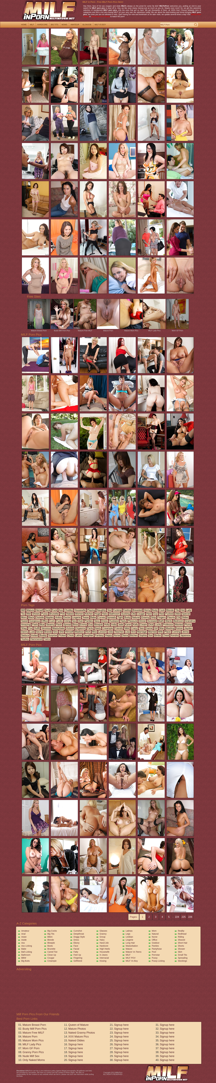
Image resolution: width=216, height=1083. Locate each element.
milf (32, 25)
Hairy (102, 940)
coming (176, 632)
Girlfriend (78, 961)
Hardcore (104, 946)
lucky (158, 624)
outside (40, 617)
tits (177, 610)
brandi (48, 632)
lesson (102, 632)
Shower (181, 949)
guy (155, 613)
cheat (166, 635)
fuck (54, 610)
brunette (54, 613)
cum (52, 621)
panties (89, 621)
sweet (24, 621)
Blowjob (51, 943)
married (152, 632)
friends (119, 628)
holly (107, 624)
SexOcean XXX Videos (100, 16)
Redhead (182, 934)
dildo (177, 613)
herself (39, 610)
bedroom (178, 621)
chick (71, 635)
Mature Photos (77, 1028)
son (150, 635)
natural (136, 617)
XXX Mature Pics (78, 1036)
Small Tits (182, 955)
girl (156, 628)
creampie (107, 628)
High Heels (105, 949)
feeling (127, 610)
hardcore (42, 25)
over (80, 621)
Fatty (76, 952)
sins (55, 632)
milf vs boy (100, 25)
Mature (129, 949)
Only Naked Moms (33, 1060)
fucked (169, 613)
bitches (134, 635)
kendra (174, 635)
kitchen (89, 613)
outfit (37, 628)
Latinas (129, 931)
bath (161, 621)
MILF (128, 955)
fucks (59, 621)
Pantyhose (157, 949)
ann (133, 632)
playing (91, 610)
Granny (103, 934)
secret (39, 632)
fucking (117, 610)
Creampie (52, 961)
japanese (185, 635)
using (67, 621)
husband (114, 621)
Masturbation (132, 946)
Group (102, 937)
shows (36, 613)
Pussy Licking (158, 961)
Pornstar (156, 955)
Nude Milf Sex (30, 1056)
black (31, 617)
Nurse (154, 937)
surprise (52, 635)
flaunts (171, 617)
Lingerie (129, 940)
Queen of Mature (78, 1024)
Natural (155, 934)
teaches (119, 632)
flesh (59, 624)
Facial (76, 949)
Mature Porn (108, 329)
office (45, 621)
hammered (36, 639)
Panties (155, 946)
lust (32, 632)
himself (69, 632)
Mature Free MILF (85, 329)
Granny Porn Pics (33, 1052)
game (149, 628)
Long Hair (130, 943)
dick (151, 624)
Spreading (183, 958)
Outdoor (155, 943)
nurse (117, 635)
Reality (181, 931)
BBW (23, 958)
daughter (88, 635)
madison (79, 632)
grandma (190, 621)
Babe (23, 949)
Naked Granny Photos (81, 1032)
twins (47, 639)
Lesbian (129, 937)
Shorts (181, 946)
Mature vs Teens (133, 952)
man (161, 628)
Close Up (51, 955)
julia (110, 632)
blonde (170, 610)
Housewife (104, 952)
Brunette (51, 949)
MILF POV (130, 958)
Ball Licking (26, 952)
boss (75, 624)
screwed (152, 621)
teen (141, 628)
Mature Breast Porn (38, 329)
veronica (46, 628)
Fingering (78, 958)
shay (24, 628)
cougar (141, 613)
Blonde (50, 940)
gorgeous (34, 621)
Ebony (77, 943)
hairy (105, 613)
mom (24, 617)
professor (168, 624)
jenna (185, 632)
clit (178, 617)
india (113, 624)
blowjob (86, 25)
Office (154, 940)
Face (76, 946)
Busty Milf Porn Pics (62, 329)
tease (85, 617)
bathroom (114, 613)
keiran (179, 628)
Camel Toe (52, 952)
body (154, 610)
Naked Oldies (76, 1040)
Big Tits (50, 934)
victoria (70, 628)
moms (64, 25)
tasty (123, 621)
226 (190, 917)
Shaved (181, 940)
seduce (25, 635)
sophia (143, 635)
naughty (101, 610)
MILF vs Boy (132, 961)
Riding (181, 937)
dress (104, 621)
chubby (68, 610)
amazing (25, 624)
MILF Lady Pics (154, 329)
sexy (97, 621)
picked (62, 635)
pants (90, 628)
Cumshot (78, 931)
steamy (50, 624)
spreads (111, 617)
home (24, 25)
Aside (24, 940)
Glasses (103, 931)
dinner (142, 621)
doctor (66, 617)
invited (34, 635)
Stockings (182, 961)
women (79, 613)
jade (120, 624)
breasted (137, 610)
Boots (50, 946)
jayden (188, 628)
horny (147, 610)
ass (61, 610)
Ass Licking (26, 946)
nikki (126, 628)
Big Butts (25, 961)
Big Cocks (52, 931)
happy (108, 635)
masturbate (58, 628)
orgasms (80, 628)
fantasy (99, 635)
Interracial (104, 958)
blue (42, 624)
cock (162, 610)
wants (168, 621)
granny (145, 617)
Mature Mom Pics (131, 329)
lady (188, 610)
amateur (74, 25)
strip (153, 617)
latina (78, 635)
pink (62, 613)
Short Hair (182, 943)
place (168, 632)
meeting (170, 628)
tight (120, 617)
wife (160, 632)
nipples (50, 617)
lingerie (76, 617)
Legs (128, 934)
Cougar (50, 958)
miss (94, 632)
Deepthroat (79, 934)
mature (30, 610)
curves (101, 617)
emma (83, 624)
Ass (23, 943)
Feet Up (77, 955)
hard (149, 613)
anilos (58, 617)
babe (93, 617)
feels (35, 624)
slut (109, 610)
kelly (135, 624)
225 (184, 917)
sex (74, 621)
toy (23, 613)
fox (30, 628)
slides (185, 617)
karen (128, 624)
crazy (134, 628)
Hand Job (104, 943)
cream (143, 624)
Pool (154, 952)
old (133, 613)
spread (67, 624)
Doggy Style (79, 937)
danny (24, 632)
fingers (161, 617)
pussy (44, 613)
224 (177, 917)
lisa (127, 632)
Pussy (155, 958)
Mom (154, 931)
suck (47, 610)
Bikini (49, 937)
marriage (142, 632)
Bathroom (25, 955)
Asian (24, 937)
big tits (54, 25)
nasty (98, 628)
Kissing (103, 961)
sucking (125, 613)
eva (90, 624)
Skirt (180, 952)
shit (61, 632)
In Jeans (104, 955)
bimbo (157, 635)
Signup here (75, 1044)
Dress (76, 940)
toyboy (25, 639)
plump (188, 624)
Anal (23, 934)
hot (182, 610)
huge (97, 613)
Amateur (25, 931)
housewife (80, 610)
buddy (43, 635)
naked (69, 613)
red (161, 613)
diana (125, 635)
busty (127, 617)
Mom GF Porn (177, 329)
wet (29, 613)
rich (88, 632)
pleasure (132, 621)
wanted (179, 624)
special (186, 613)
